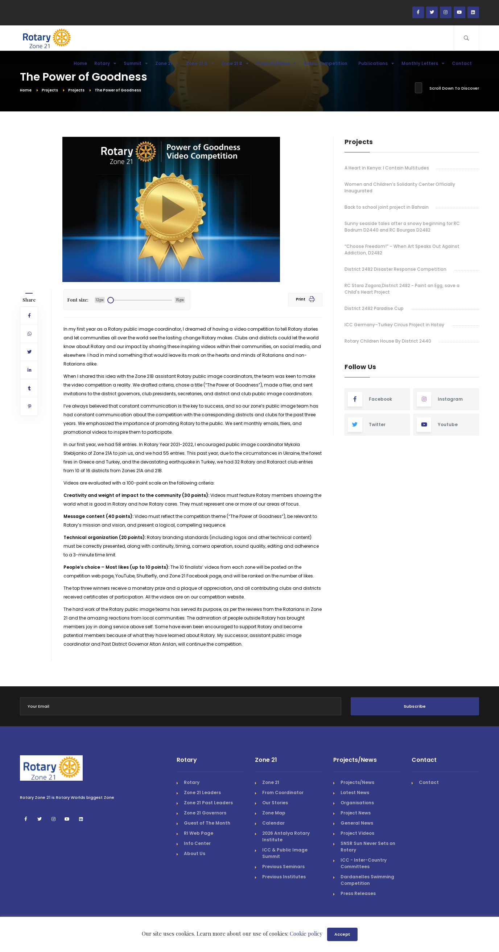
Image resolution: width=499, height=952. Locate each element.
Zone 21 (167, 63)
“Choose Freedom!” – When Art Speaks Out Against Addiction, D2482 (402, 249)
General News (357, 823)
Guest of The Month (207, 823)
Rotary (105, 63)
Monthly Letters (423, 63)
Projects (50, 90)
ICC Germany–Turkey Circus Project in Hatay (394, 325)
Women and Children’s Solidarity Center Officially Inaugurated (400, 187)
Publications (376, 63)
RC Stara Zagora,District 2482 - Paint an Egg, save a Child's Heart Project (402, 288)
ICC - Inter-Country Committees (364, 863)
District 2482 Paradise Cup (374, 308)
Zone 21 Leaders (202, 792)
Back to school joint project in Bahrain (387, 207)
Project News (356, 813)
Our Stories (275, 803)
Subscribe (415, 706)
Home (80, 63)
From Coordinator (283, 792)
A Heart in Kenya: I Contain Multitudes (387, 168)
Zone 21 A (200, 63)
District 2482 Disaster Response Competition (395, 269)
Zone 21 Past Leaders (208, 803)
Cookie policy (306, 933)
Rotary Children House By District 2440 (388, 341)
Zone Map (273, 813)
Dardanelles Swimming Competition (367, 880)
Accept (342, 934)
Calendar (273, 823)
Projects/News (276, 63)
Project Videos (357, 833)
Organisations (357, 803)
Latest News (355, 792)
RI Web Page (198, 833)
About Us (194, 853)
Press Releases (358, 893)
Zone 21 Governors (205, 813)
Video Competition (327, 63)
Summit (136, 63)
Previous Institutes (284, 877)
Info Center (197, 843)
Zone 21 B (235, 63)
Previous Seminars (283, 866)
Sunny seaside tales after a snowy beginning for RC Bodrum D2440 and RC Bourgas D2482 (402, 226)
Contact (463, 63)
